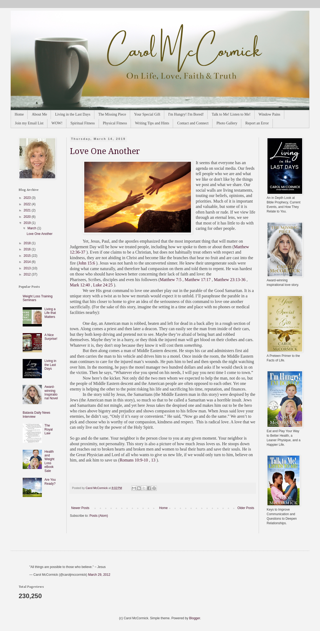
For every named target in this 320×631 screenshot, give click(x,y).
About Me (39, 114)
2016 (28, 249)
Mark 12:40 (80, 285)
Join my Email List (29, 123)
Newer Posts (80, 508)
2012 (28, 274)
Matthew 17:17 (198, 279)
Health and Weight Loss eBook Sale (49, 461)
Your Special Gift (147, 114)
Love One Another (105, 151)
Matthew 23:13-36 (230, 279)
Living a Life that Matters (50, 313)
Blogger (194, 618)
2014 (28, 262)
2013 (28, 268)
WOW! (56, 123)
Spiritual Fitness (82, 123)
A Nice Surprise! (51, 337)
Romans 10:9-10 (134, 460)
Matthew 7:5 (170, 279)
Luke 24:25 (103, 285)
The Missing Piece (112, 114)
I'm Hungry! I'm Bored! (186, 114)
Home (19, 114)
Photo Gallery (227, 123)
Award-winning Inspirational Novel (51, 392)
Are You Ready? (50, 481)
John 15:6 (86, 263)
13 (153, 460)
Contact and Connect (192, 123)
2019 (28, 223)
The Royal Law (49, 429)
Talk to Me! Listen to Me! (231, 114)
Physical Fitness (115, 123)
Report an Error (257, 123)
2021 (28, 210)
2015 (28, 256)
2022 (28, 204)
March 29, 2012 (99, 575)
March (32, 228)
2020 (28, 217)
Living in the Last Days (72, 114)
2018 (28, 243)
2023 (28, 198)
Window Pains (270, 114)
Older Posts (245, 508)
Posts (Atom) (98, 516)
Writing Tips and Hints (152, 123)
